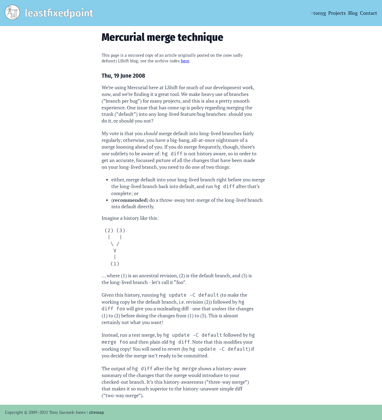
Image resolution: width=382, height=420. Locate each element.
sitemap (96, 412)
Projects (337, 13)
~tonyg (318, 13)
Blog (353, 13)
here (185, 60)
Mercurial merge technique (162, 37)
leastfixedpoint (59, 13)
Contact (368, 13)
